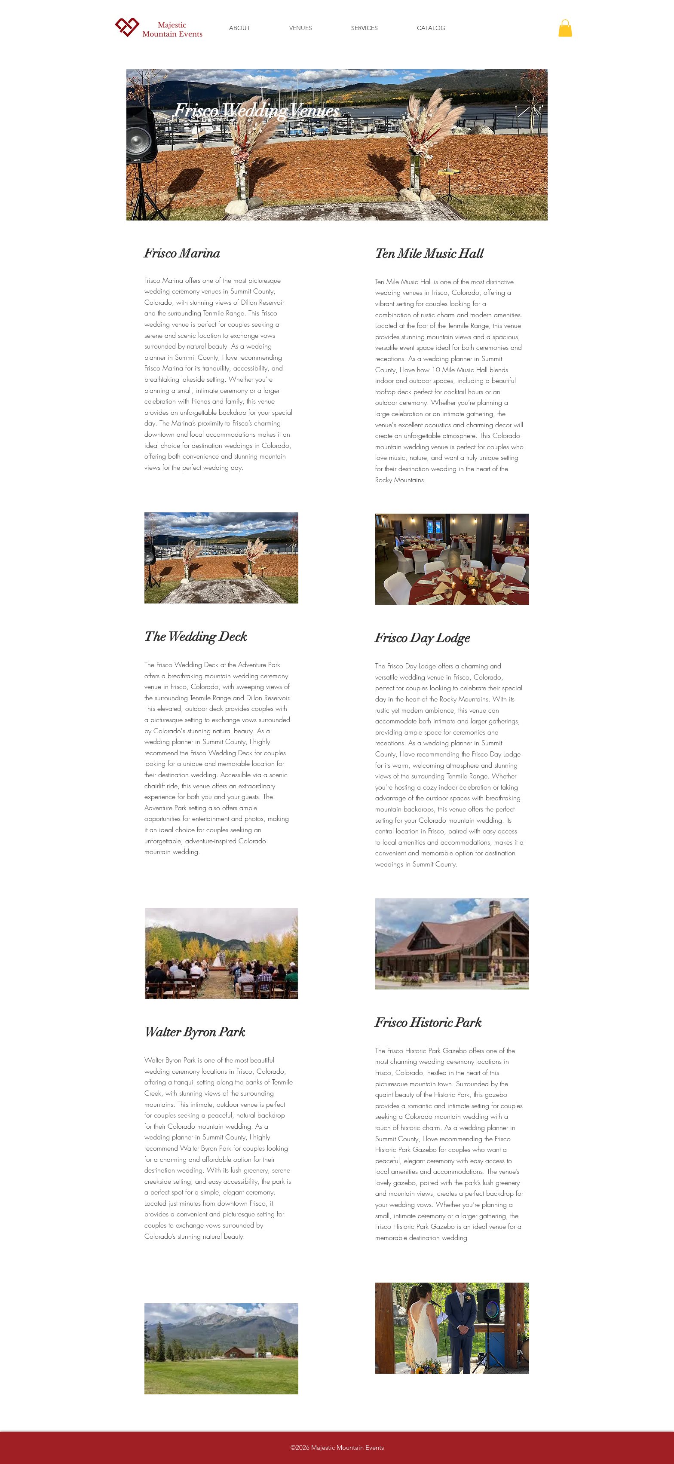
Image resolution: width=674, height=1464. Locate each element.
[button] (565, 28)
